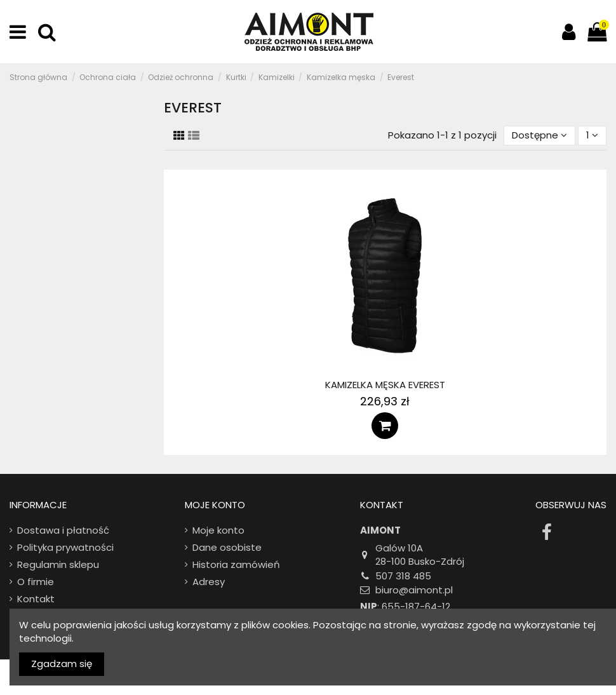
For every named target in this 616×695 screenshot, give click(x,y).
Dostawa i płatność (63, 530)
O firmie (35, 581)
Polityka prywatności (65, 547)
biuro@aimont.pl (414, 590)
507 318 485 (403, 576)
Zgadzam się (61, 663)
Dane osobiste (227, 547)
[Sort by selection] (539, 135)
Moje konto (218, 530)
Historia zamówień (236, 564)
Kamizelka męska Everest (385, 384)
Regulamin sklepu (58, 564)
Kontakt (36, 598)
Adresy (208, 581)
